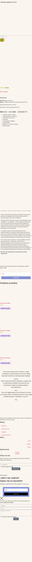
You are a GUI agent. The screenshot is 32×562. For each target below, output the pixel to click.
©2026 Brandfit (3, 475)
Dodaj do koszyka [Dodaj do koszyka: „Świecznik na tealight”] (5, 308)
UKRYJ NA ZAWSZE (10, 478)
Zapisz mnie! (16, 494)
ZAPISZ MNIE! (16, 277)
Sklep (9, 210)
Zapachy (29, 444)
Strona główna (4, 210)
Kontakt (29, 447)
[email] (16, 273)
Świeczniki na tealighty (16, 210)
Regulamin (3, 432)
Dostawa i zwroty (5, 429)
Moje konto (3, 425)
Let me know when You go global (8, 516)
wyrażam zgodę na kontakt (7, 466)
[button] (16, 35)
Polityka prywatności (6, 435)
